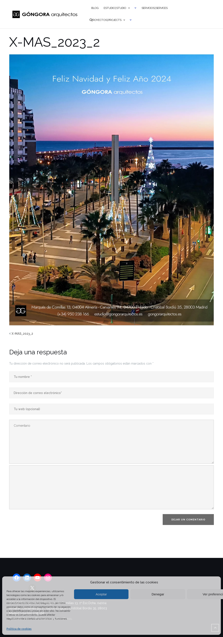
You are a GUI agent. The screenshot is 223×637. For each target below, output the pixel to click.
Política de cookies (19, 628)
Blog (94, 8)
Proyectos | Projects (106, 20)
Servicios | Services (154, 8)
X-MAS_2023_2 (22, 333)
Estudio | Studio (115, 8)
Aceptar (101, 594)
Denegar (158, 594)
